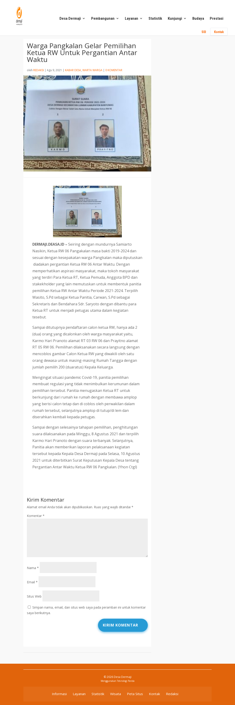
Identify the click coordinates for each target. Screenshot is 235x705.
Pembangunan (103, 19)
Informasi (59, 693)
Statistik (155, 19)
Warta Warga (92, 70)
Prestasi (216, 19)
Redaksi (38, 70)
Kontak (219, 32)
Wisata (115, 693)
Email (32, 582)
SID (203, 32)
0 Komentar (113, 70)
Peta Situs (135, 693)
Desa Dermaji (70, 19)
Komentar (36, 516)
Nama (33, 568)
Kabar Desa (73, 70)
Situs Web (34, 596)
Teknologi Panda (125, 681)
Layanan (131, 19)
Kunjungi (175, 19)
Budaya (198, 19)
